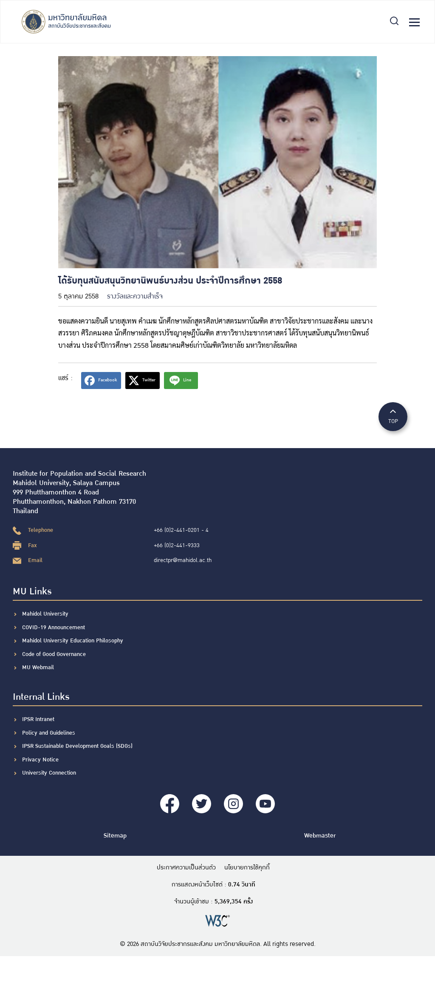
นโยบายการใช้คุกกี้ (247, 867)
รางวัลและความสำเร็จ (135, 296)
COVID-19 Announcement (54, 627)
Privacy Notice (40, 759)
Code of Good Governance (54, 654)
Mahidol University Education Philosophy (72, 640)
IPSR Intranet (38, 719)
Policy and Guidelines (48, 733)
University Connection (49, 773)
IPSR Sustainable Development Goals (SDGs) (77, 746)
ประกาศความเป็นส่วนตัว (186, 867)
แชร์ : (65, 378)
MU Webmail (38, 667)
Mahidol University (45, 614)
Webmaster (320, 836)
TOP (393, 416)
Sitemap (115, 836)
